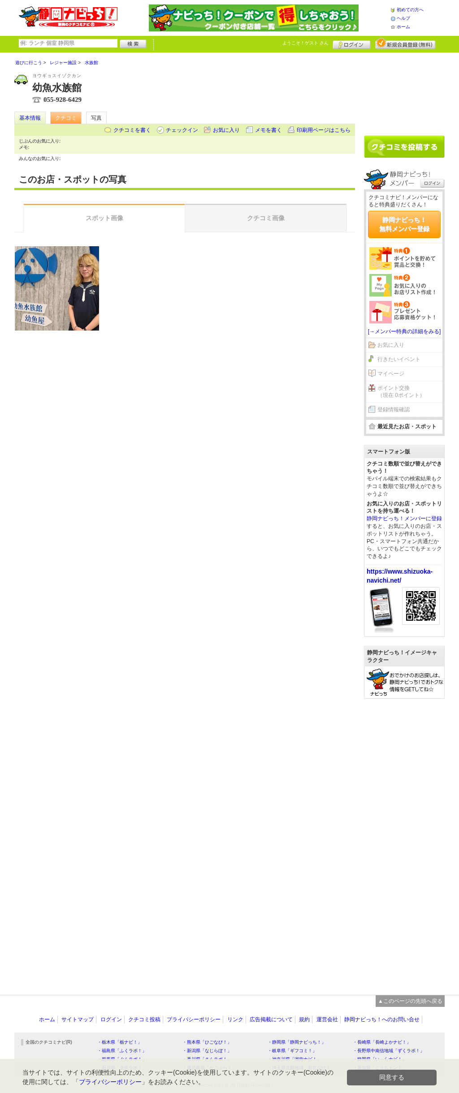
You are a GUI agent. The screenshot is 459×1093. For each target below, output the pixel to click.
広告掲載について (271, 1019)
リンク (235, 1019)
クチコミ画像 (266, 218)
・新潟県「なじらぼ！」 (207, 1050)
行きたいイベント (398, 359)
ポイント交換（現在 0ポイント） (401, 392)
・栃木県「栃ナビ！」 (119, 1042)
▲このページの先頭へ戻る (410, 1001)
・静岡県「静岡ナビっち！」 (297, 1042)
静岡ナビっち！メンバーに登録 (404, 518)
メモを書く (268, 130)
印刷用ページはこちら (324, 130)
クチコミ (66, 118)
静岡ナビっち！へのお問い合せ (382, 1019)
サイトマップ (77, 1019)
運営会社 (327, 1019)
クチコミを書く (132, 130)
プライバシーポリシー (194, 1019)
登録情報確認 (393, 409)
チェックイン (182, 130)
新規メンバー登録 (405, 43)
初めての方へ (410, 9)
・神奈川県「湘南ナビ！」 (294, 1059)
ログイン (352, 43)
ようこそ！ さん (305, 42)
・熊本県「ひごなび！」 (207, 1042)
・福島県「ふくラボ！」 (122, 1050)
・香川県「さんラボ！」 (207, 1059)
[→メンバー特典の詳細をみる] (404, 331)
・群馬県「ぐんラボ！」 (122, 1059)
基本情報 (30, 118)
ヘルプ (403, 18)
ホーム (403, 26)
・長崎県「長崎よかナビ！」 (382, 1042)
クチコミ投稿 (144, 1019)
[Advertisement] (404, 90)
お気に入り (226, 130)
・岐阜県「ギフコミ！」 (292, 1050)
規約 (304, 1019)
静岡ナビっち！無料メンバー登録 (404, 224)
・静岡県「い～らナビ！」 (380, 1059)
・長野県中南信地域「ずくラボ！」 (388, 1050)
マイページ (390, 373)
